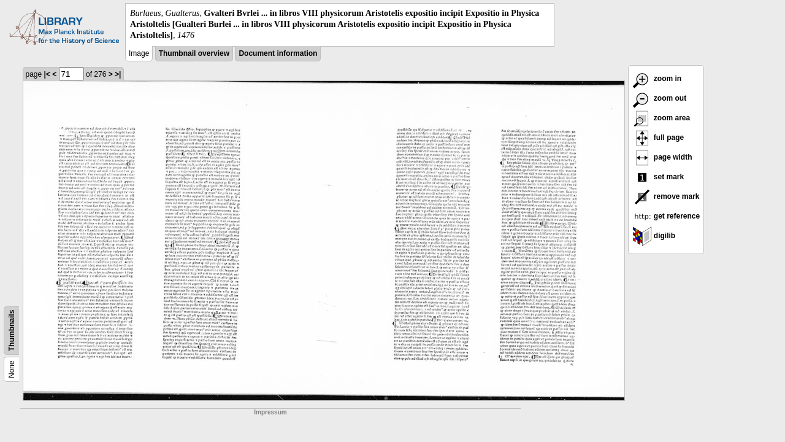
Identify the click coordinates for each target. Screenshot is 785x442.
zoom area (661, 118)
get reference (666, 216)
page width (662, 157)
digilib (654, 235)
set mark (658, 177)
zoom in (657, 78)
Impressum (270, 412)
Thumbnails (11, 330)
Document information (278, 53)
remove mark (666, 196)
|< (47, 74)
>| (118, 74)
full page (658, 137)
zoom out (659, 98)
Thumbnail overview (194, 53)
